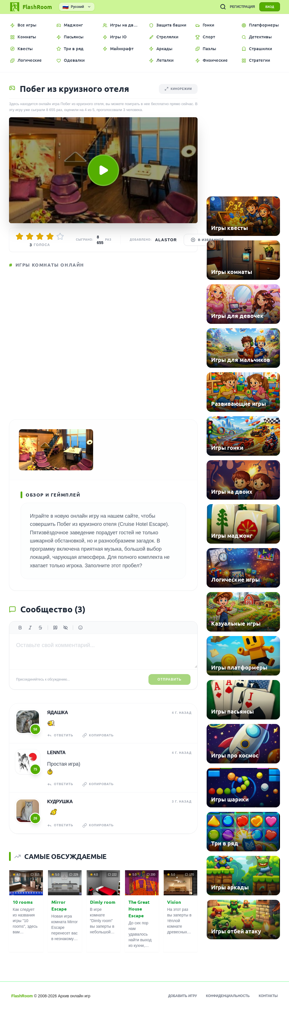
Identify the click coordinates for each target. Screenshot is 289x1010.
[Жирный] (20, 628)
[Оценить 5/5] (60, 236)
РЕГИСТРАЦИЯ (242, 7)
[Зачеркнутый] (40, 628)
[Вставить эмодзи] (80, 628)
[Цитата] (55, 628)
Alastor (166, 240)
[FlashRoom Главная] (30, 6)
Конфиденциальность (228, 996)
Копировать (98, 735)
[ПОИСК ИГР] (223, 7)
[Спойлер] (65, 628)
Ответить (60, 735)
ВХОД (269, 6)
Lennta (56, 752)
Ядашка (57, 712)
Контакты (268, 996)
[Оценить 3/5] (39, 236)
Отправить (169, 679)
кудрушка (60, 801)
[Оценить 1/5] (19, 236)
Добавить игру (182, 996)
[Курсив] (30, 628)
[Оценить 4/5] (49, 236)
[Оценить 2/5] (29, 236)
